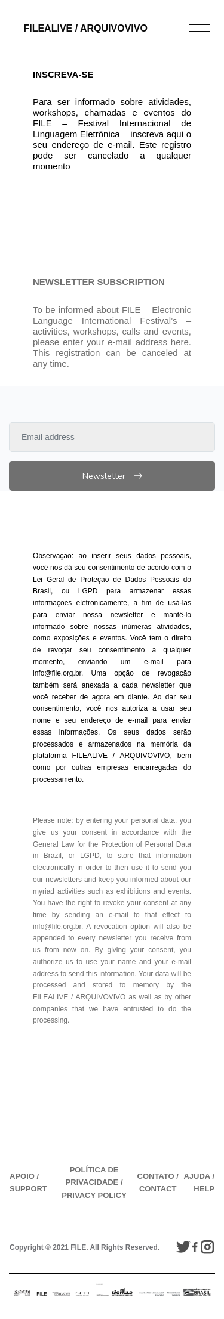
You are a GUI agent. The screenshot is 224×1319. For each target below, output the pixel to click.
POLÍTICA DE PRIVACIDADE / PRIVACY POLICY (94, 1182)
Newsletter (112, 476)
